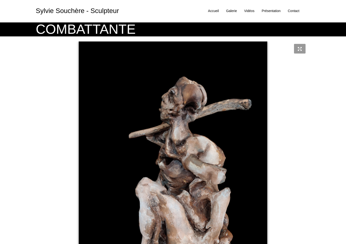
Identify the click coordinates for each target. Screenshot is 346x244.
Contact (293, 11)
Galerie (231, 11)
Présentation (271, 11)
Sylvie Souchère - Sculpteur (77, 10)
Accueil (213, 11)
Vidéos (249, 11)
